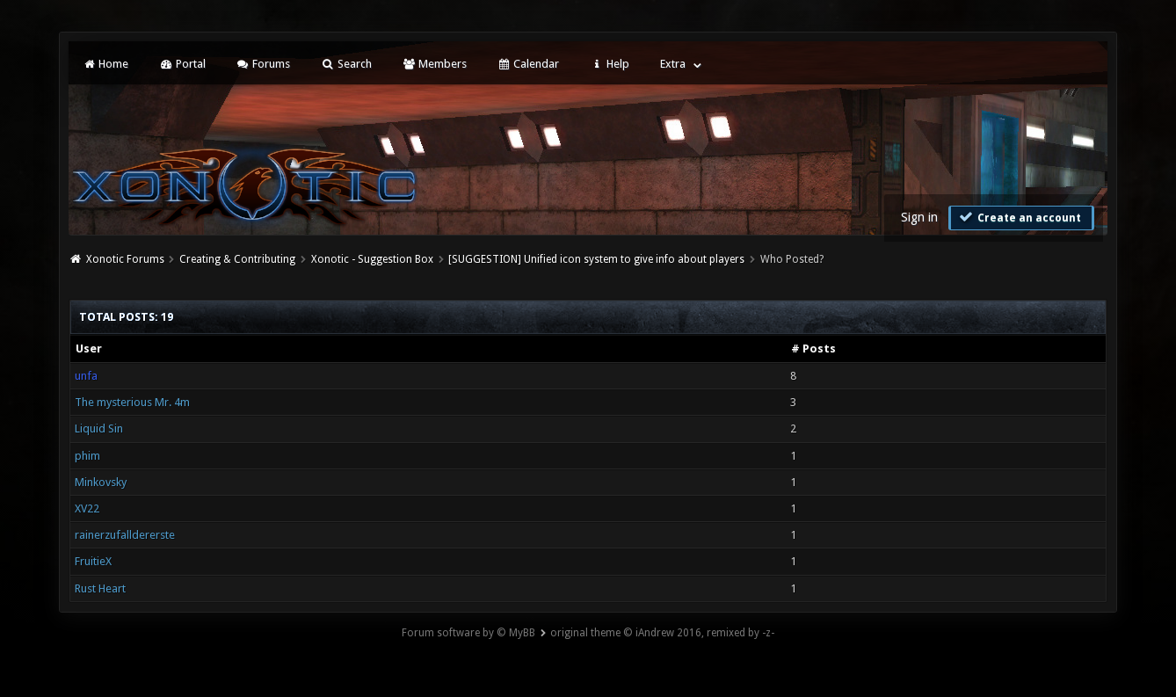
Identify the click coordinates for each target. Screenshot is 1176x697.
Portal (182, 63)
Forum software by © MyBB (468, 633)
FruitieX (93, 561)
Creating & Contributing (237, 259)
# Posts (813, 348)
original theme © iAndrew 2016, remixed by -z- (662, 633)
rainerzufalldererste (125, 534)
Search (346, 63)
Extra (673, 63)
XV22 (87, 508)
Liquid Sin (99, 428)
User (89, 348)
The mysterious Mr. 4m (132, 402)
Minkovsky (101, 482)
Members (435, 63)
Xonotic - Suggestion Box (372, 259)
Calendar (528, 63)
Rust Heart (100, 588)
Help (609, 63)
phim (87, 455)
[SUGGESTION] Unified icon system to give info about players (596, 259)
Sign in (919, 217)
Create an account (1019, 217)
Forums (263, 63)
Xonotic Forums (125, 259)
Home (105, 63)
